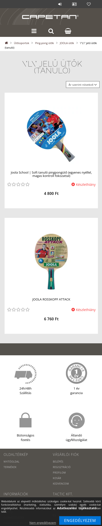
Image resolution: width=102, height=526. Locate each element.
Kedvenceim (61, 483)
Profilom (59, 472)
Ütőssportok (21, 43)
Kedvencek (88, 4)
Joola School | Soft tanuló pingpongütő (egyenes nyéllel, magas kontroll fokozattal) (51, 174)
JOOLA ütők (67, 43)
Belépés (60, 4)
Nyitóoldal (11, 461)
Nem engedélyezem (42, 523)
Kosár (57, 478)
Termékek (10, 467)
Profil (74, 4)
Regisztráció (62, 467)
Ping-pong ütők (44, 43)
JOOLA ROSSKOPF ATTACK (51, 299)
